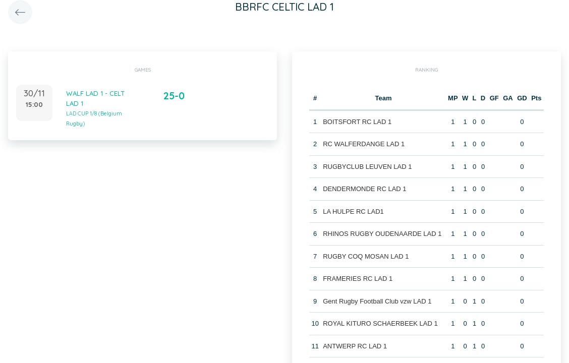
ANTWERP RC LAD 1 (355, 346)
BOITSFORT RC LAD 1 (357, 122)
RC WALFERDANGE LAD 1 (364, 144)
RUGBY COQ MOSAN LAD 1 (366, 256)
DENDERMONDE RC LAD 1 (364, 189)
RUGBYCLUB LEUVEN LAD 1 (367, 166)
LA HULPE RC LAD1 (353, 211)
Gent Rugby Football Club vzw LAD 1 (377, 301)
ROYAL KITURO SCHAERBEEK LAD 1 (380, 323)
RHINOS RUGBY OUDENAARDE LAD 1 (382, 233)
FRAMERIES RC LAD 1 (357, 278)
